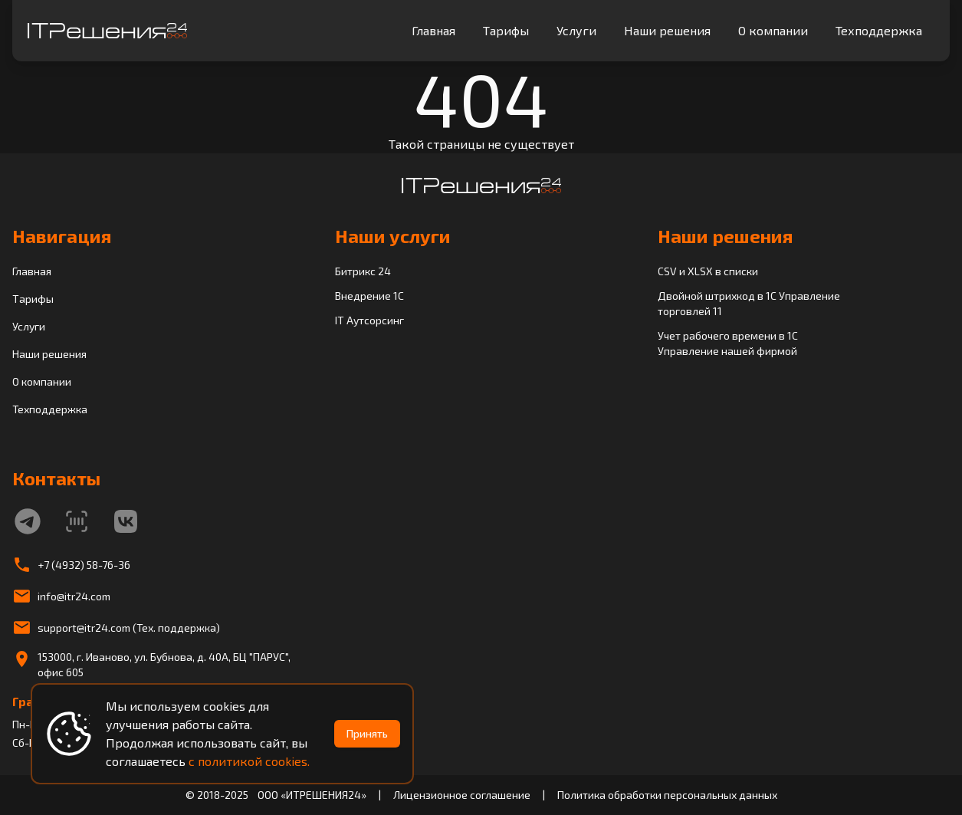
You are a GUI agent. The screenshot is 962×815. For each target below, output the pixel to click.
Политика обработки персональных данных (667, 794)
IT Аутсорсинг (369, 320)
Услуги (576, 30)
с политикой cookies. (249, 761)
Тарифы (506, 30)
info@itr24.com (74, 596)
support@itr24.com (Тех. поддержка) (129, 627)
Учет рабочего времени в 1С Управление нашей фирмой (728, 343)
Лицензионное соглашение (461, 794)
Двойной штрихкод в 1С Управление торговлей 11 (749, 303)
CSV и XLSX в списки (708, 271)
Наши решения (667, 30)
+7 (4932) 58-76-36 (84, 564)
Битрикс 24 (363, 271)
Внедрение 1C (369, 295)
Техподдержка (879, 30)
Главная (433, 30)
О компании (773, 30)
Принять (367, 733)
